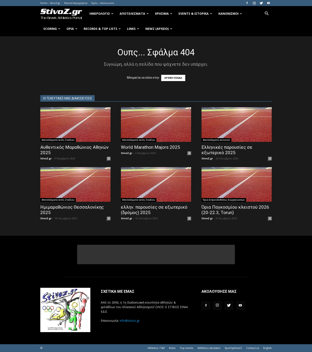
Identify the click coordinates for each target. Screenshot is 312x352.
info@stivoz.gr (130, 320)
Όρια (72, 29)
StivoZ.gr (46, 158)
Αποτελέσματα (134, 13)
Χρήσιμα (163, 13)
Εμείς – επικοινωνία (102, 3)
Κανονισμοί (230, 13)
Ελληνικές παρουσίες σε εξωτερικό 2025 (227, 150)
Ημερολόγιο (101, 13)
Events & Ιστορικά (195, 13)
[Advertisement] (156, 254)
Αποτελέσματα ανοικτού (216, 139)
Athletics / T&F (156, 348)
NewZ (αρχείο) (158, 29)
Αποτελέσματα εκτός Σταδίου (58, 139)
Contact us (252, 348)
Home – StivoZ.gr (50, 3)
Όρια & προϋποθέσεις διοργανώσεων (224, 199)
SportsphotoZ (233, 348)
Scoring (51, 29)
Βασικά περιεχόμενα (75, 3)
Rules (172, 348)
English (267, 348)
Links (133, 29)
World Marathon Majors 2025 (150, 147)
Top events (186, 348)
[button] (266, 14)
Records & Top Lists (102, 29)
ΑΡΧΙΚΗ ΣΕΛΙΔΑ (173, 78)
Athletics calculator (209, 348)
